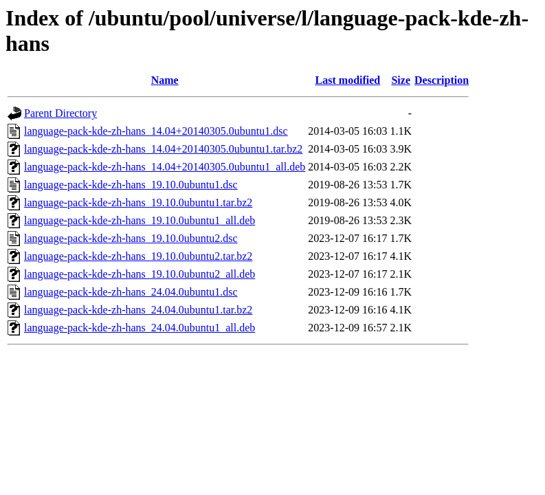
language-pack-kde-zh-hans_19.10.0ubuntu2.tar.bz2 (138, 256)
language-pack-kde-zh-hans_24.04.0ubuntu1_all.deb (139, 327)
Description (441, 80)
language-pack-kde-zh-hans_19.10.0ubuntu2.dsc (131, 238)
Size (400, 80)
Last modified (348, 80)
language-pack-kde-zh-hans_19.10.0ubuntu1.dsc (131, 184)
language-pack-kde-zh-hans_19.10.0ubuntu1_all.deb (139, 220)
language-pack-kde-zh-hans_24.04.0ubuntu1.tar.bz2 (138, 310)
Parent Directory (60, 113)
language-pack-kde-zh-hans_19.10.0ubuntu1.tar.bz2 (138, 202)
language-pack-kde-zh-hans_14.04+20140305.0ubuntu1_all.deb (164, 167)
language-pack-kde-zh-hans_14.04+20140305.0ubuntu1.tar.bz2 (163, 149)
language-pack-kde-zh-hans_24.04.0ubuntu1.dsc (131, 292)
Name (165, 80)
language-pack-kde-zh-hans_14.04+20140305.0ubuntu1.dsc (156, 131)
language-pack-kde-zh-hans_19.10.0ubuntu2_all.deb (139, 274)
